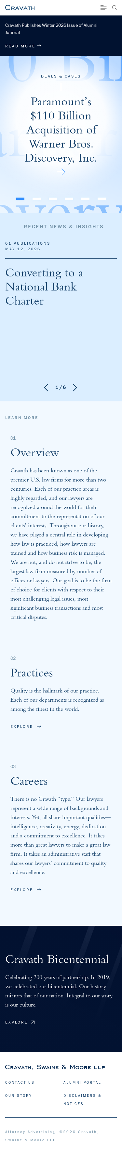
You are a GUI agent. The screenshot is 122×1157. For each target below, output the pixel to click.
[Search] (114, 7)
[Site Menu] (103, 7)
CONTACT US (20, 1082)
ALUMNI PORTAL (82, 1082)
